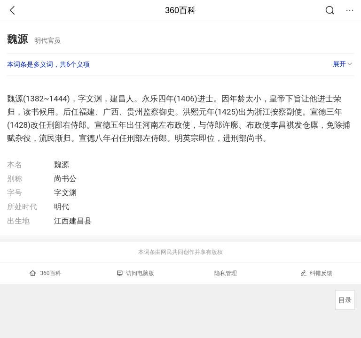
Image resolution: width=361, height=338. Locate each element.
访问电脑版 (135, 273)
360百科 (180, 10)
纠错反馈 (316, 273)
